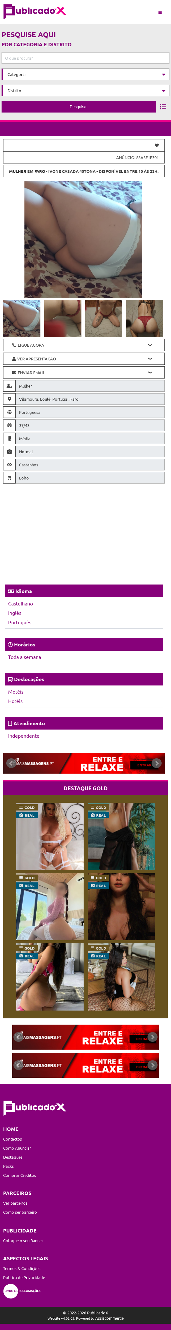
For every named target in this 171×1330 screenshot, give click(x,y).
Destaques (13, 1157)
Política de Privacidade (24, 1277)
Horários (24, 644)
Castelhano (20, 603)
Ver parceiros (15, 1203)
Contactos (12, 1139)
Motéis (15, 691)
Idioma (23, 591)
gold (29, 807)
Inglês (14, 613)
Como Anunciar (17, 1148)
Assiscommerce (109, 1318)
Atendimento (29, 723)
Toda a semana (24, 657)
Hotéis (15, 701)
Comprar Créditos (19, 1175)
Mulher (17, 171)
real (29, 815)
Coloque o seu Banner (23, 1240)
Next (157, 763)
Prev (11, 763)
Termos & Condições (21, 1268)
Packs (8, 1166)
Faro (39, 171)
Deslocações (29, 679)
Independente (23, 735)
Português (19, 622)
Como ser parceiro (20, 1212)
